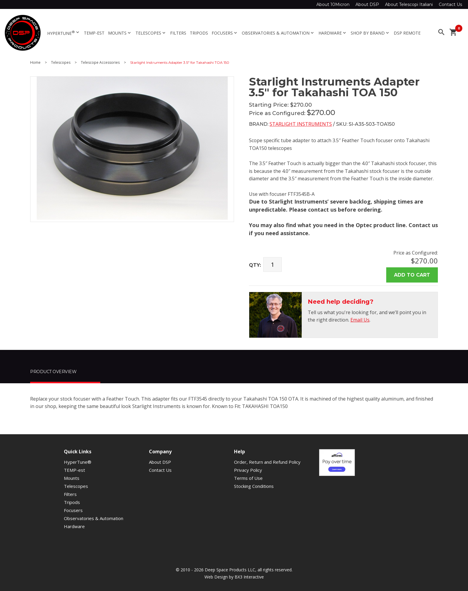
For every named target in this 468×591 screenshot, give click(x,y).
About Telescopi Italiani (409, 4)
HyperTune (63, 33)
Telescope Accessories (100, 62)
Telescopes (151, 33)
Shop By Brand (370, 33)
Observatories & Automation (278, 33)
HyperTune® (77, 462)
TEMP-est (94, 33)
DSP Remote (407, 33)
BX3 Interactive (249, 577)
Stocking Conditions (254, 486)
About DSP (367, 4)
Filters (178, 33)
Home (35, 62)
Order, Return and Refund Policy (267, 462)
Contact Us (450, 4)
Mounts (120, 33)
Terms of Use (248, 478)
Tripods (199, 33)
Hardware (332, 33)
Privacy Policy (248, 470)
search (441, 32)
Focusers (225, 33)
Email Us (360, 320)
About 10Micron (333, 4)
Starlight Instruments (301, 124)
